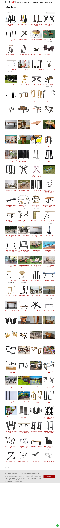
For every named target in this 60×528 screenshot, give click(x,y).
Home (6, 8)
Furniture (8, 8)
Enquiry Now (49, 476)
